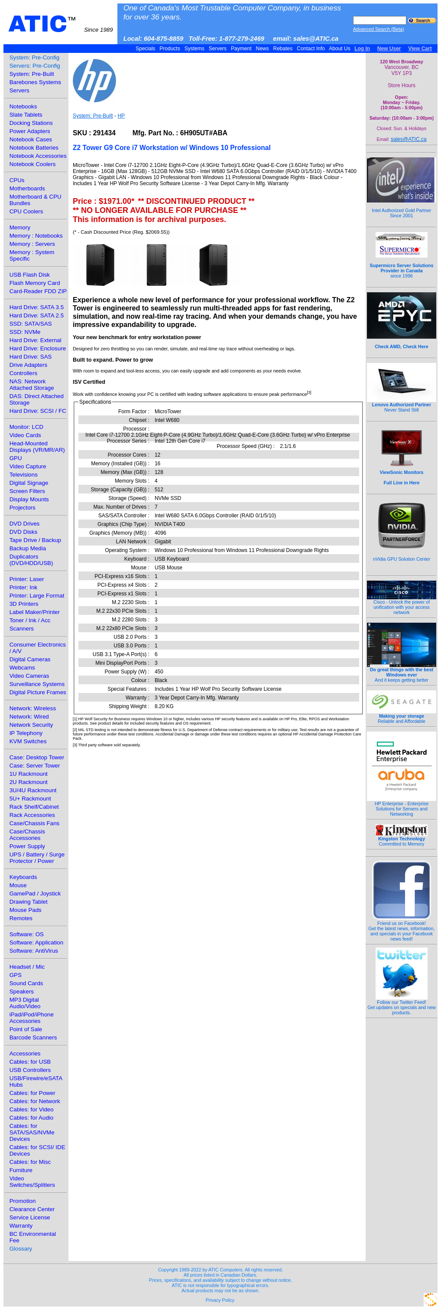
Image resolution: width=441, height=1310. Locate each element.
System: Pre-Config (35, 57)
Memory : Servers (32, 244)
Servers (217, 49)
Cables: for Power (32, 1093)
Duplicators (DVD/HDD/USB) (31, 559)
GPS (16, 975)
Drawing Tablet (29, 901)
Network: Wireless (33, 708)
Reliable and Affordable (401, 716)
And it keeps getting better (401, 673)
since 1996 (402, 265)
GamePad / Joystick (35, 893)
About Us (340, 49)
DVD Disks (23, 532)
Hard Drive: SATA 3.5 (37, 307)
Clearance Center (32, 1209)
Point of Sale (26, 1029)
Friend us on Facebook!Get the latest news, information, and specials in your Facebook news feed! (402, 928)
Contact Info (310, 49)
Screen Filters (27, 491)
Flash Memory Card (35, 283)
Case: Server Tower (35, 765)
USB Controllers (30, 1070)
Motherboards (27, 188)
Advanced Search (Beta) (378, 29)
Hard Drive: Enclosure (38, 348)
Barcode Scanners (33, 1037)
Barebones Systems (35, 82)
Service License (30, 1217)
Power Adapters (30, 131)
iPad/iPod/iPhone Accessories (32, 1017)
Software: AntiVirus (34, 950)
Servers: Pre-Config (35, 65)
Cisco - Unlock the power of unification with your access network (401, 605)
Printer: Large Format (37, 595)
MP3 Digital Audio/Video (25, 1002)
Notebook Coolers (33, 164)
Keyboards (23, 877)
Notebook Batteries (34, 147)
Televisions (24, 474)
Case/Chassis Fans (35, 823)
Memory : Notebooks (36, 235)
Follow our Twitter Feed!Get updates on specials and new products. (401, 1005)
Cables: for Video (32, 1109)
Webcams (22, 667)
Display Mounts (29, 499)
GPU (16, 458)
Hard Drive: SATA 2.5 (37, 315)
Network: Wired (29, 716)
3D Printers (24, 604)
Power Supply (27, 846)
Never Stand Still (401, 405)
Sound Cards (26, 983)
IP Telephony (26, 733)
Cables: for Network (35, 1101)
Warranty (21, 1225)
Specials (145, 49)
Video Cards (25, 435)
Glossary (21, 1248)
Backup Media (28, 548)
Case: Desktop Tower (37, 757)
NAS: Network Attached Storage (32, 384)
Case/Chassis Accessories (27, 834)
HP (121, 116)
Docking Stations (31, 123)
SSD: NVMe (25, 332)
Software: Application (36, 942)
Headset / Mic (27, 967)
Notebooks (23, 106)
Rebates (283, 49)
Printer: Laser (27, 579)
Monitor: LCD (27, 427)
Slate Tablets (26, 114)
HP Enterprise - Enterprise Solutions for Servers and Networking (401, 807)
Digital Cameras (30, 659)
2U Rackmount (29, 782)
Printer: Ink (23, 587)
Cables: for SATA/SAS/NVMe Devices (32, 1132)
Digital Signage (29, 483)
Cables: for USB (30, 1061)
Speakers (22, 991)
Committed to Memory (402, 839)
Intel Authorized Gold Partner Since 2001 (401, 208)
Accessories (25, 1053)
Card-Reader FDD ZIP (38, 291)
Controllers (23, 373)
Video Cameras (29, 676)
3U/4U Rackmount (33, 790)
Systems (194, 49)
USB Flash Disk (30, 274)
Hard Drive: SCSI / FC (38, 411)
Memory (20, 227)
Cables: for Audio (32, 1117)
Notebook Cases (31, 139)
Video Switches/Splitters (32, 1181)
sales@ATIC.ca (409, 139)
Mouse (18, 885)
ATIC (60, 23)
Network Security (31, 725)
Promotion (23, 1201)
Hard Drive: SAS (31, 356)
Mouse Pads (26, 910)
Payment (241, 49)
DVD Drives (25, 523)
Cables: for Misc (30, 1162)
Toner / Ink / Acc (30, 620)
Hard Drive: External (36, 340)
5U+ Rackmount (30, 798)
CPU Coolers (26, 211)
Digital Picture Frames (38, 692)
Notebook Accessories (38, 156)
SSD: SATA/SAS (31, 323)
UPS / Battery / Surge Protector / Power (37, 857)
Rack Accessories (32, 815)
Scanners (22, 628)
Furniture (21, 1170)
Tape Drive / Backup (35, 540)
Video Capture (28, 466)
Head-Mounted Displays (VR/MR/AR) (37, 446)
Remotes (21, 918)
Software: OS (27, 934)
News (262, 49)
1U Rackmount (29, 774)
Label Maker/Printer (35, 612)
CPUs (17, 180)
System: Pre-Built (32, 74)
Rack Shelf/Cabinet (34, 807)
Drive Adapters (28, 365)
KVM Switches (28, 741)
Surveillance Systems (37, 684)
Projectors (23, 507)
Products (170, 49)
